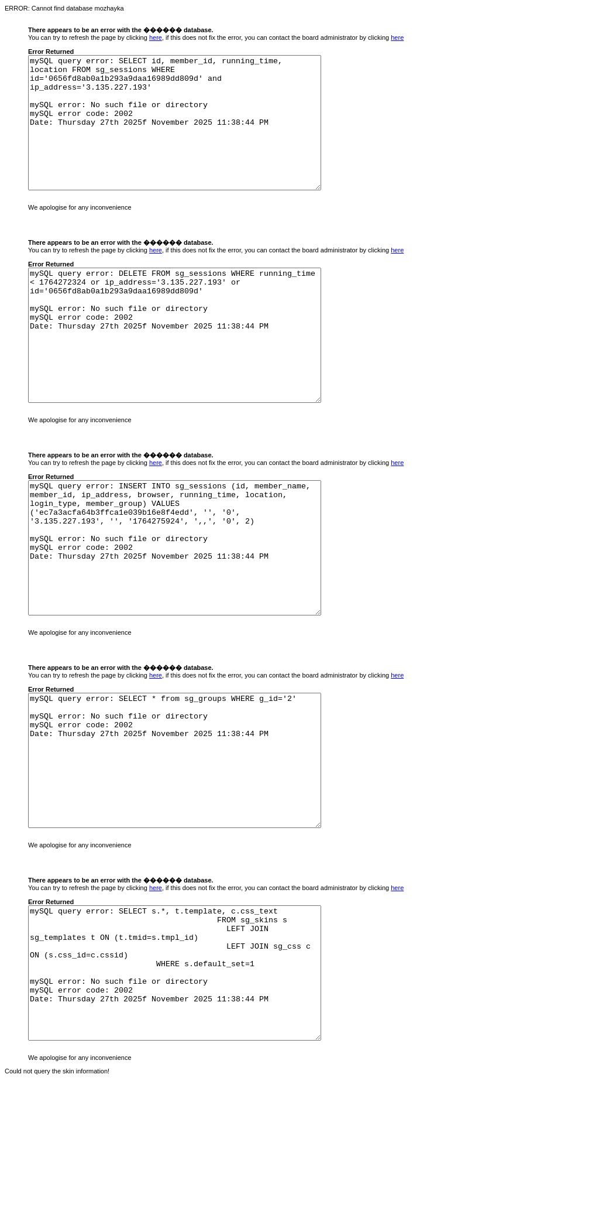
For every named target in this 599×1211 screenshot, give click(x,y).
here (155, 37)
